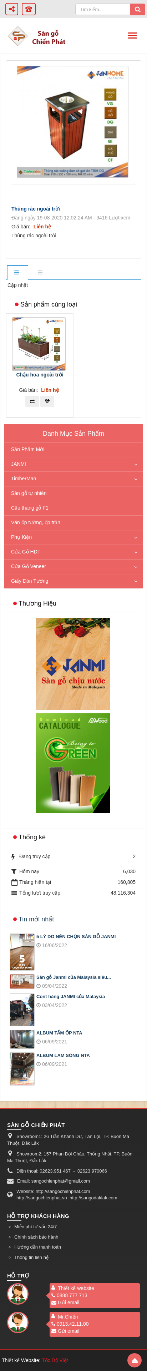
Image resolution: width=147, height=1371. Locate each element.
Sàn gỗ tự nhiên (29, 493)
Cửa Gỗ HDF (25, 552)
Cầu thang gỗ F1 (30, 508)
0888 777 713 (69, 1295)
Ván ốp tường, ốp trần (35, 522)
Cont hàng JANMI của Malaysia (70, 996)
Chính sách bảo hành (36, 1237)
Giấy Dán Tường (29, 581)
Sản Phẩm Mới (27, 449)
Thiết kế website (76, 1288)
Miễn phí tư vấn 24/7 (35, 1226)
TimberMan (23, 478)
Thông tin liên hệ (31, 1257)
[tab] (17, 273)
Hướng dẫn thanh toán (37, 1247)
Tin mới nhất (36, 919)
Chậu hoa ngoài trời (39, 375)
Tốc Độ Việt (55, 1360)
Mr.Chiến (68, 1317)
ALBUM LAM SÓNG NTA (63, 1055)
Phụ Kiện (21, 537)
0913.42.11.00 (70, 1324)
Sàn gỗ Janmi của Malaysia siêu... (73, 977)
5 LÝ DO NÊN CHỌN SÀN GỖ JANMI (76, 936)
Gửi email (65, 1302)
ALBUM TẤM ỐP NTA (59, 1033)
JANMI (18, 464)
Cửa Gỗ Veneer (28, 566)
